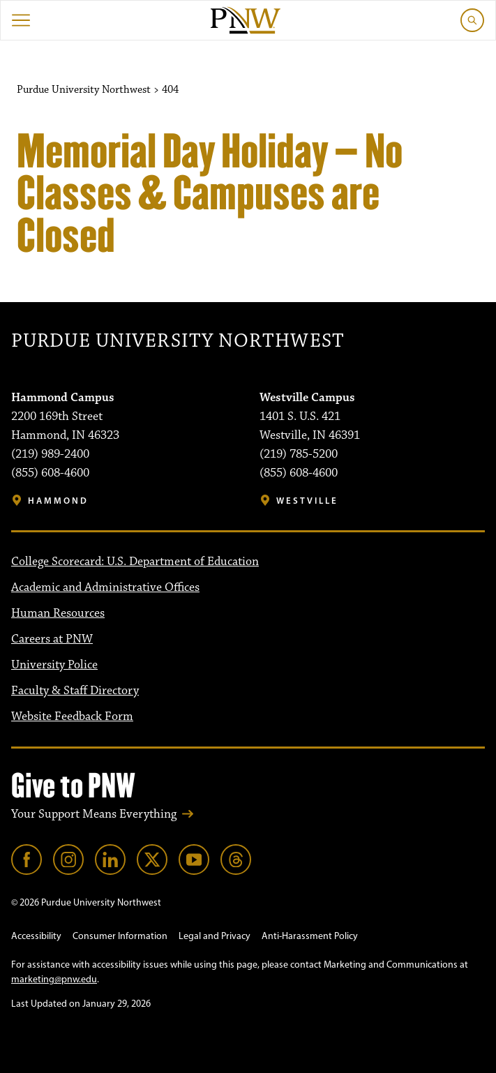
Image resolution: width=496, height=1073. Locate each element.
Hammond (58, 500)
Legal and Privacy (214, 936)
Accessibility (36, 936)
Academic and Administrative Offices (105, 587)
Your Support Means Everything (93, 814)
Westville (307, 500)
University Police (54, 665)
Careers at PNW (52, 639)
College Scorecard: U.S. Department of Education (135, 561)
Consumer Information (120, 936)
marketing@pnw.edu (54, 979)
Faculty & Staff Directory (75, 690)
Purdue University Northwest (177, 341)
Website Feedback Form (72, 716)
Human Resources (58, 613)
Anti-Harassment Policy (310, 936)
